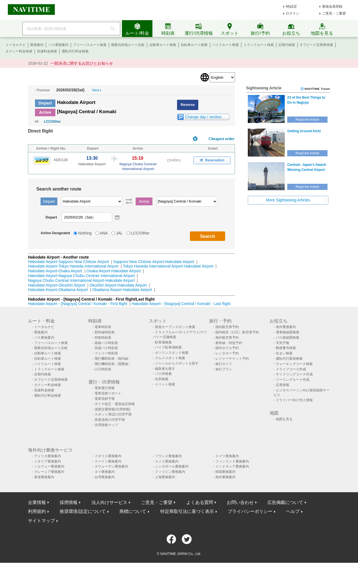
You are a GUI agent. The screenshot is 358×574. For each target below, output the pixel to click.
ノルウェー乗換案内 (49, 466)
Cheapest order (221, 139)
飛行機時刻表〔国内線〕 (113, 359)
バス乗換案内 (58, 45)
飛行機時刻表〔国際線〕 (113, 364)
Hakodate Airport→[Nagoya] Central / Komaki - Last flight (180, 303)
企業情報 (37, 502)
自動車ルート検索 (162, 45)
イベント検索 (165, 384)
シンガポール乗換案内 (172, 466)
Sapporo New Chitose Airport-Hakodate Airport (153, 261)
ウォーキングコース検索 (294, 364)
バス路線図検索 (287, 338)
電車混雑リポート (108, 393)
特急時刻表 (103, 338)
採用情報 (68, 502)
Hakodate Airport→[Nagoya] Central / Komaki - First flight (77, 303)
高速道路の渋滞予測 (110, 420)
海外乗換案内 (286, 327)
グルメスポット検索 (170, 358)
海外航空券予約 (227, 338)
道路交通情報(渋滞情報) (112, 409)
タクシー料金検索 (19, 51)
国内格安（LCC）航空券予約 (237, 332)
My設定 (291, 6)
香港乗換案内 (44, 477)
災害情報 (282, 385)
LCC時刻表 (103, 369)
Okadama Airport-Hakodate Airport (122, 289)
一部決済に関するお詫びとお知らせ (81, 63)
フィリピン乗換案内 (170, 472)
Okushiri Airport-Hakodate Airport (118, 285)
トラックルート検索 (259, 45)
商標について (132, 511)
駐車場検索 (163, 342)
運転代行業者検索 (289, 359)
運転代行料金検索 (75, 51)
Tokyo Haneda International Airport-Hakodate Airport (168, 266)
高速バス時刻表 (106, 348)
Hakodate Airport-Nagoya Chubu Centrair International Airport (81, 275)
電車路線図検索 (287, 332)
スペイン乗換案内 (108, 461)
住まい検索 (284, 353)
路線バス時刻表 (106, 343)
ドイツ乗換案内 (227, 456)
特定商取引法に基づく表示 (187, 511)
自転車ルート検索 (194, 45)
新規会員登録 (332, 6)
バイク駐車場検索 (168, 347)
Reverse (188, 105)
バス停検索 (163, 374)
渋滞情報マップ (106, 425)
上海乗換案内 (165, 477)
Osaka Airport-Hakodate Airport (113, 271)
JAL (119, 233)
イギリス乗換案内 (108, 456)
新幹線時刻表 (105, 332)
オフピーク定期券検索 (316, 45)
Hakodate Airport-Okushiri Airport (56, 285)
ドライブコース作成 (291, 369)
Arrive (45, 112)
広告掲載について (285, 502)
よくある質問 (199, 502)
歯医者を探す (165, 369)
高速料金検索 (47, 51)
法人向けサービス (109, 502)
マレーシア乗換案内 (49, 472)
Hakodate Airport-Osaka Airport (55, 271)
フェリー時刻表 (106, 353)
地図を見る (284, 419)
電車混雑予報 (105, 399)
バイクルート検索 (225, 45)
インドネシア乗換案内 (232, 466)
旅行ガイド (223, 364)
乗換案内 (37, 45)
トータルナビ (16, 45)
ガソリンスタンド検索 (172, 353)
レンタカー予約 (227, 353)
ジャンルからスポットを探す (177, 363)
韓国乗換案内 (225, 472)
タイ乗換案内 (105, 472)
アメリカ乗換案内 (47, 456)
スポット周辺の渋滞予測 (113, 414)
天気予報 (282, 343)
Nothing (84, 233)
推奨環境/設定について (82, 511)
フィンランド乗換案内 (232, 461)
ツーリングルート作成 (292, 380)
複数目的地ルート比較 (128, 45)
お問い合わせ (240, 502)
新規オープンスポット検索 (175, 327)
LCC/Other (52, 122)
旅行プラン (223, 369)
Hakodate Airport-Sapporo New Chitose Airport (68, 261)
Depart (45, 103)
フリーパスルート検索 (90, 45)
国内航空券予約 (227, 327)
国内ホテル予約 (227, 348)
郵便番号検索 (286, 348)
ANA (104, 233)
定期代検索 (286, 45)
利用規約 (37, 511)
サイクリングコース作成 (294, 374)
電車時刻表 (103, 327)
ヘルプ (293, 511)
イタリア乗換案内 (47, 461)
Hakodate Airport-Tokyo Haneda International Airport (73, 266)
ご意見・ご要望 (334, 13)
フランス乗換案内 (168, 456)
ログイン (292, 13)
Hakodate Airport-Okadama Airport (58, 289)
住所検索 (161, 379)
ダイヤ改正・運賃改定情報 (115, 404)
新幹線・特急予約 (228, 343)
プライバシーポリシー (250, 511)
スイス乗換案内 (166, 461)
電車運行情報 (105, 388)
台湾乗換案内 (105, 477)
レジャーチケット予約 (232, 359)
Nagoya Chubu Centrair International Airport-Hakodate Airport (81, 280)
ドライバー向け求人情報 (294, 400)
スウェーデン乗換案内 (111, 466)
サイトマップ (41, 520)
